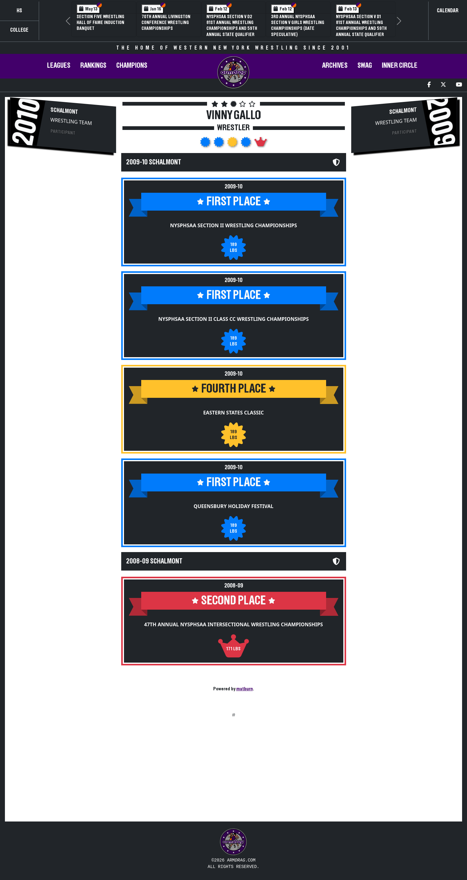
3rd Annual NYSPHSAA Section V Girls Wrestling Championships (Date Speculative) (297, 25)
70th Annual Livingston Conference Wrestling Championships (166, 22)
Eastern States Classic (233, 412)
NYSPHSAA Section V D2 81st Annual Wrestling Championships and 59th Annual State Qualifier (231, 25)
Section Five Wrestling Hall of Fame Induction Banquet (100, 22)
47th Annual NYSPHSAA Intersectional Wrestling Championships (233, 624)
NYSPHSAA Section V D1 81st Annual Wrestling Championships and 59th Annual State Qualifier (361, 25)
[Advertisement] (63, 211)
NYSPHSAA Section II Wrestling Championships (233, 225)
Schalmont (64, 111)
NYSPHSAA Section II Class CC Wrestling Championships (233, 319)
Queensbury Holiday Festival (233, 506)
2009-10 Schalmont (153, 162)
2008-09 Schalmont (154, 561)
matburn (244, 688)
